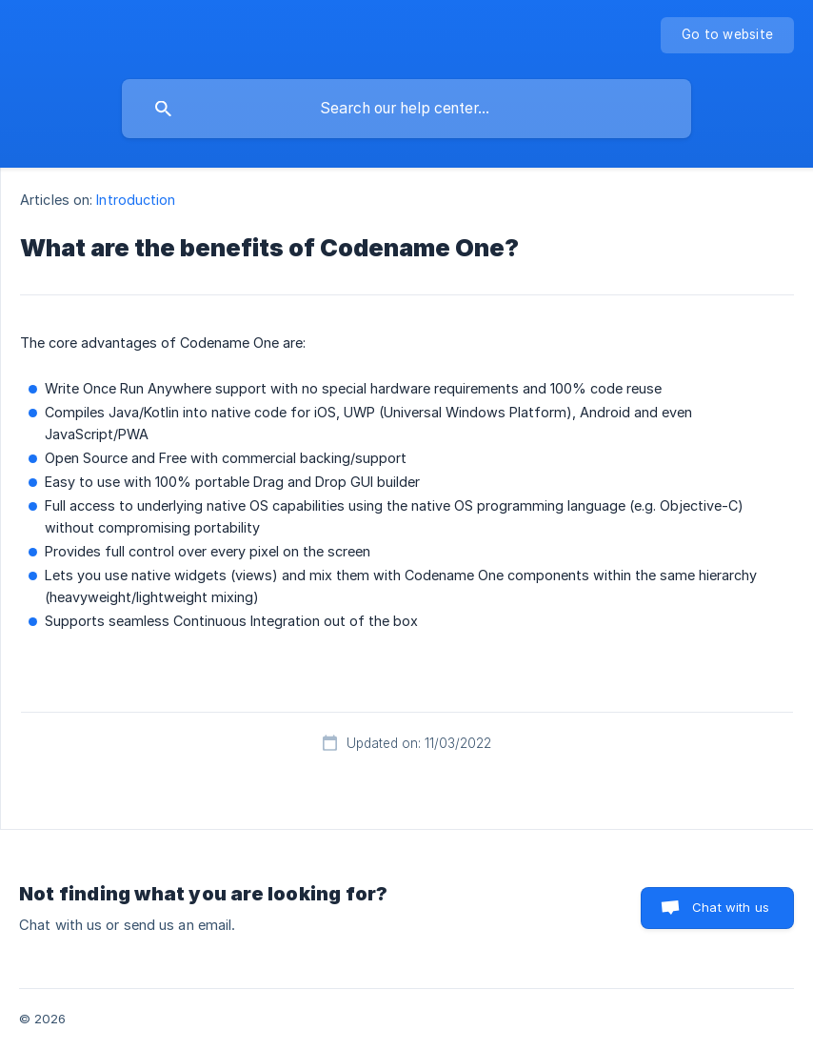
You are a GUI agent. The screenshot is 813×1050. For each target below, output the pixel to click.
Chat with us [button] (730, 907)
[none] (727, 35)
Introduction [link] (135, 200)
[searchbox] (406, 108)
